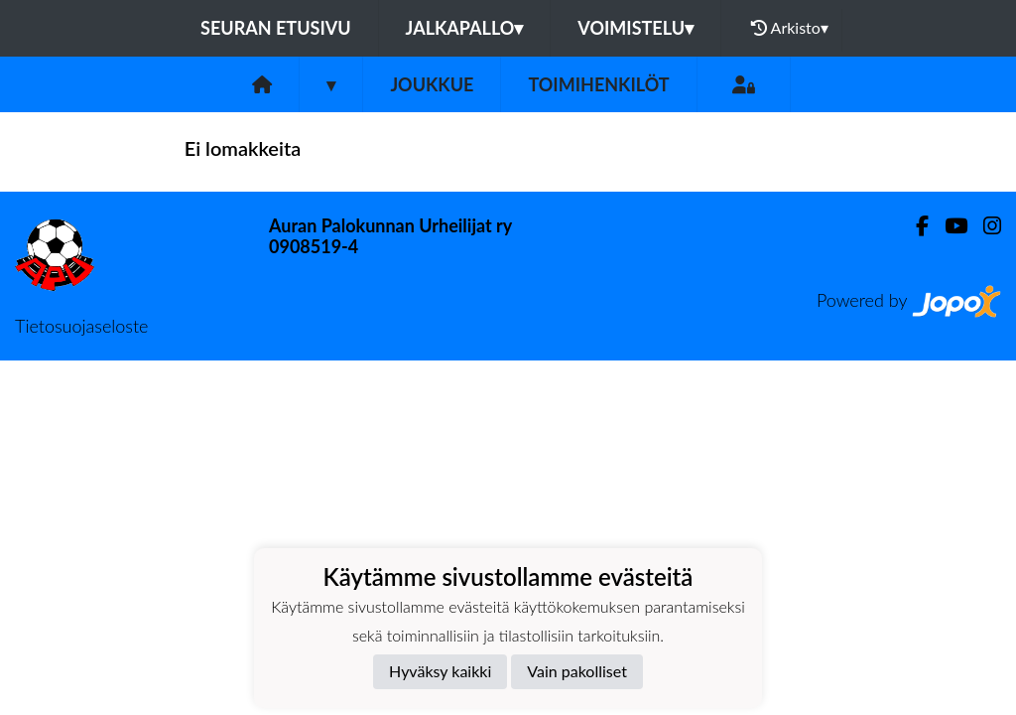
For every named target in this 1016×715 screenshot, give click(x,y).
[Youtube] (948, 225)
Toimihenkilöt (598, 84)
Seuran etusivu (275, 28)
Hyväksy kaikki (440, 670)
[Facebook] (914, 225)
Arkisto (789, 28)
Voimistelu (635, 28)
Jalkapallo (465, 28)
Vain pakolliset (577, 670)
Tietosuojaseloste (81, 326)
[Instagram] (984, 225)
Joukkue (431, 84)
